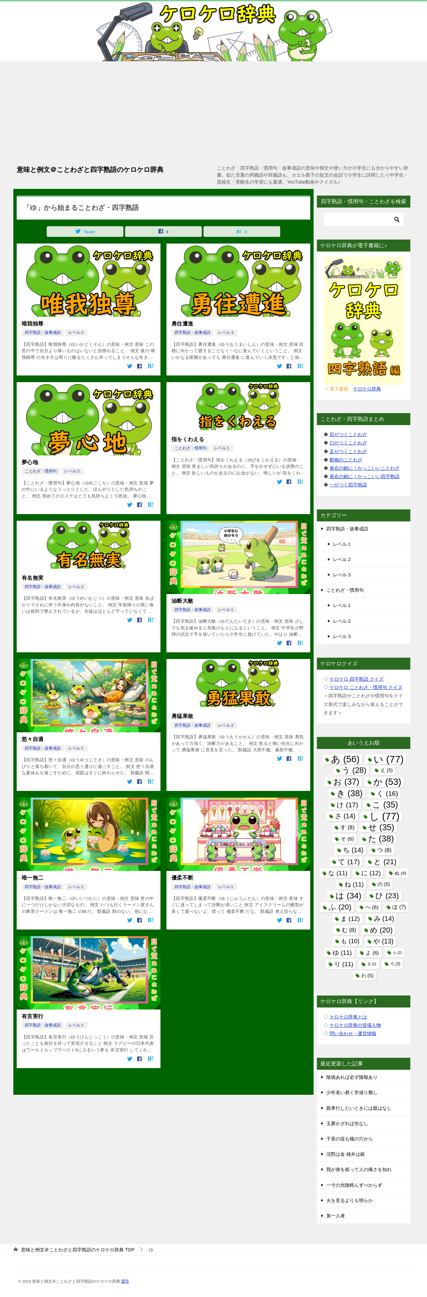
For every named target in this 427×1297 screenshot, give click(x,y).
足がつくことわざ (348, 451)
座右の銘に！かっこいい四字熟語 (365, 476)
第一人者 (335, 1215)
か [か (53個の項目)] (387, 782)
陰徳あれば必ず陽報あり (352, 1077)
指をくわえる (187, 439)
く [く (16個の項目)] (387, 793)
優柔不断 (182, 878)
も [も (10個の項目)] (350, 941)
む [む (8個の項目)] (349, 930)
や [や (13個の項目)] (383, 941)
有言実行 (33, 1016)
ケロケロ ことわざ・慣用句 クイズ (366, 687)
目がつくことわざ (348, 434)
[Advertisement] (213, 111)
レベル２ (76, 332)
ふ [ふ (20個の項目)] (340, 907)
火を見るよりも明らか (349, 1200)
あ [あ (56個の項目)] (345, 759)
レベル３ (226, 332)
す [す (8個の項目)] (347, 827)
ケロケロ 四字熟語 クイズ (357, 679)
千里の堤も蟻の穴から (349, 1138)
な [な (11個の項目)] (337, 873)
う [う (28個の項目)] (354, 770)
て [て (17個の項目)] (349, 862)
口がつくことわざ (348, 442)
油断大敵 (182, 601)
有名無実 (33, 578)
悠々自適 (33, 739)
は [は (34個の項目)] (348, 895)
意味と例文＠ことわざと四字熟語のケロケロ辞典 (90, 169)
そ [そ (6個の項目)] (347, 839)
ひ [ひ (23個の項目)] (387, 896)
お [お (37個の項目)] (346, 781)
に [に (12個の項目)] (371, 873)
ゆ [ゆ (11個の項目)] (342, 952)
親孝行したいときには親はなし (359, 1108)
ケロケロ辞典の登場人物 (355, 1025)
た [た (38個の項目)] (381, 838)
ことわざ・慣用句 (41, 471)
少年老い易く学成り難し (352, 1092)
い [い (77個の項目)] (389, 759)
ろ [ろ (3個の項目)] (395, 964)
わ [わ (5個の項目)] (367, 975)
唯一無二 (33, 878)
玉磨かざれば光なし (347, 1123)
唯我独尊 (33, 323)
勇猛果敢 (182, 716)
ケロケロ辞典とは (348, 1016)
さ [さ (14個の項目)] (345, 816)
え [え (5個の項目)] (386, 770)
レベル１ (222, 448)
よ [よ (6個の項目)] (372, 953)
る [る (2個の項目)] (371, 964)
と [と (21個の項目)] (385, 862)
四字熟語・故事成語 (43, 332)
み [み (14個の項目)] (384, 918)
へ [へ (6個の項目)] (371, 907)
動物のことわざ (346, 459)
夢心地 (30, 462)
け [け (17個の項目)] (347, 805)
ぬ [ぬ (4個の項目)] (400, 873)
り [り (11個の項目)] (343, 964)
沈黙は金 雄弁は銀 (345, 1154)
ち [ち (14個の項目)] (353, 850)
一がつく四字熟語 (348, 484)
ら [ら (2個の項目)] (397, 953)
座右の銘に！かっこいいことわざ (365, 468)
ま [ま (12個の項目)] (350, 918)
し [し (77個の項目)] (384, 816)
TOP (77, 1249)
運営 (125, 1281)
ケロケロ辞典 (367, 388)
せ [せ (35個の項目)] (381, 827)
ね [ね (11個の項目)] (354, 884)
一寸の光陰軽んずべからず (354, 1185)
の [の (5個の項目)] (384, 884)
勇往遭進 (182, 323)
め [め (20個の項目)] (381, 930)
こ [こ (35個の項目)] (385, 804)
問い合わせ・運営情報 (353, 1033)
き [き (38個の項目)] (350, 793)
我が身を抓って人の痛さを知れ (359, 1169)
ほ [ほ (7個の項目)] (399, 907)
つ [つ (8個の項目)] (384, 850)
